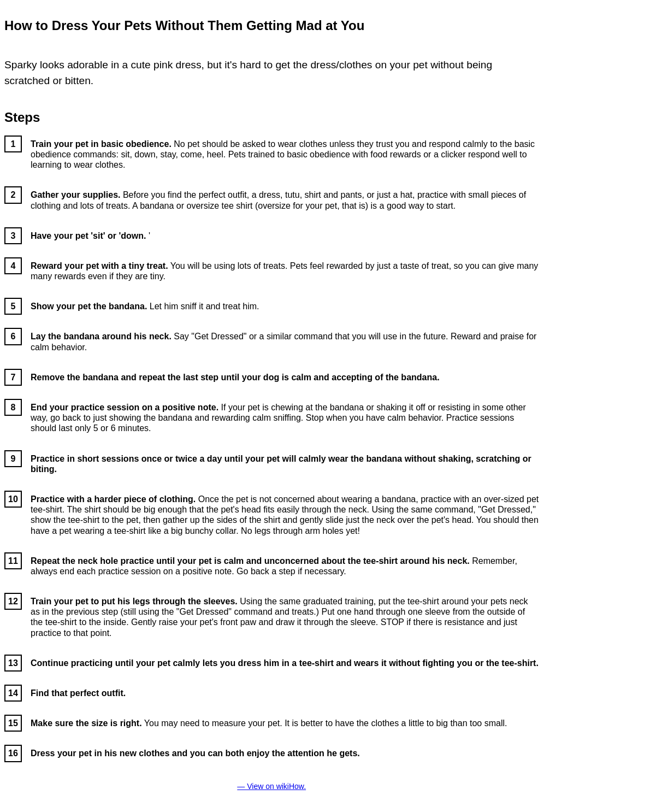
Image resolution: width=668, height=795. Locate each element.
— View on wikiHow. (271, 786)
